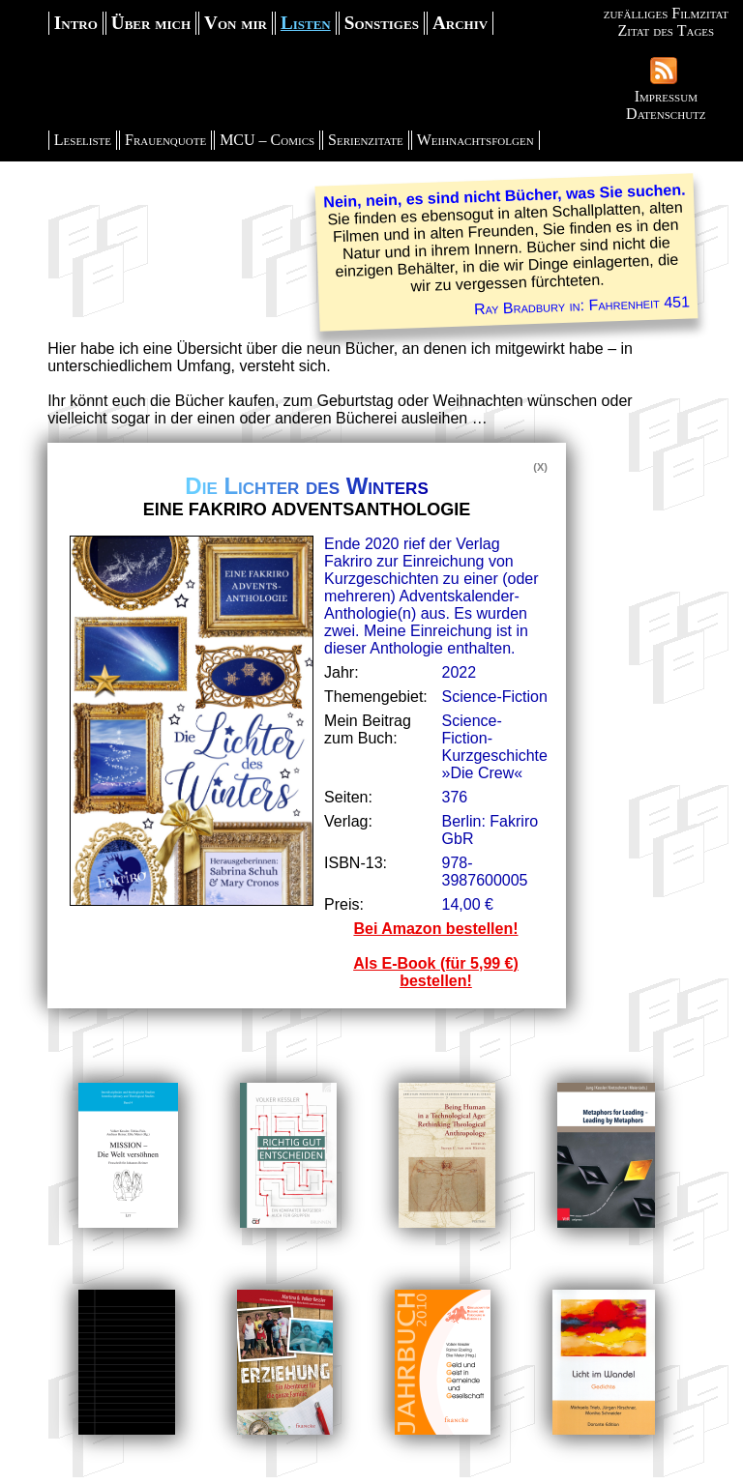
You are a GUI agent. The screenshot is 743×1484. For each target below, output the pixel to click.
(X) (540, 467)
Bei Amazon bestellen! (435, 928)
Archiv (460, 23)
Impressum (666, 96)
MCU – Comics (267, 139)
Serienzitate (365, 139)
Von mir (235, 23)
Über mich (151, 23)
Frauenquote (165, 139)
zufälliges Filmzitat (666, 13)
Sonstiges (381, 23)
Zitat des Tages (665, 30)
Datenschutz (665, 113)
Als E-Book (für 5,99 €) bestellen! (436, 972)
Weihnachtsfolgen (475, 139)
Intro (76, 23)
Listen (306, 23)
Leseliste (82, 139)
